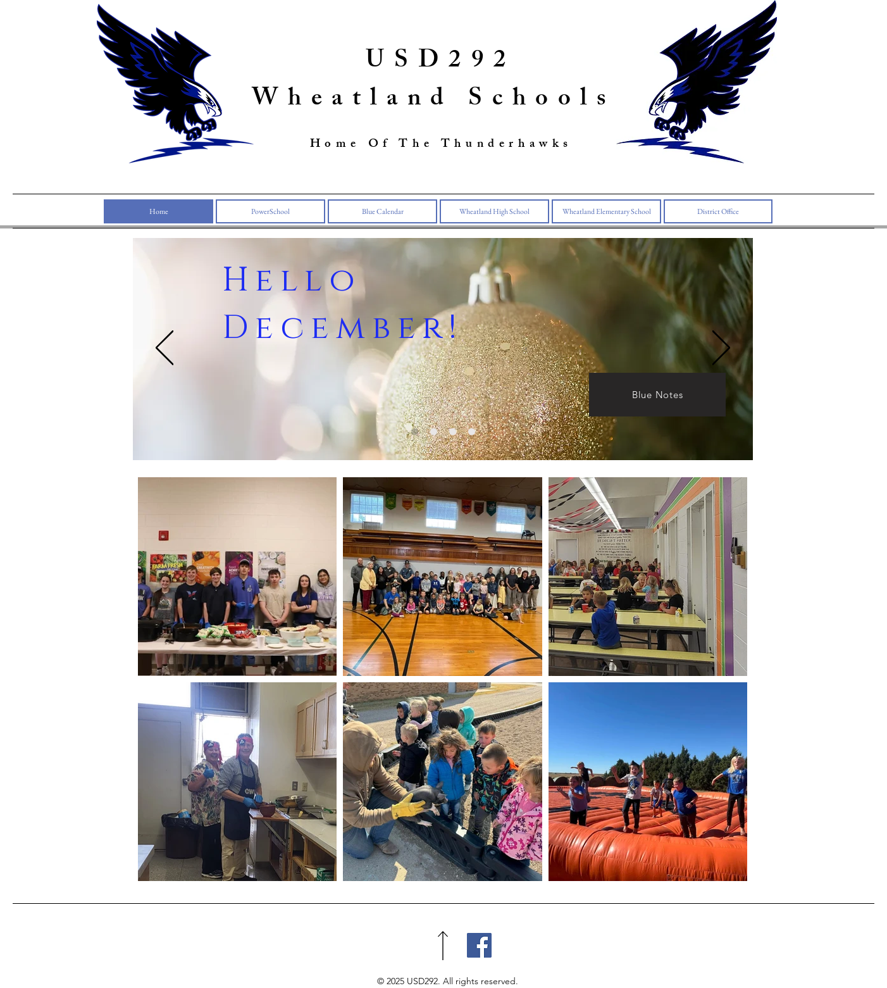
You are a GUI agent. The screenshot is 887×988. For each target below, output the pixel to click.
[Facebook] (479, 945)
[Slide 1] (414, 431)
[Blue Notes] (657, 394)
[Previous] (164, 348)
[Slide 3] (452, 431)
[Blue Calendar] (433, 431)
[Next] (721, 348)
